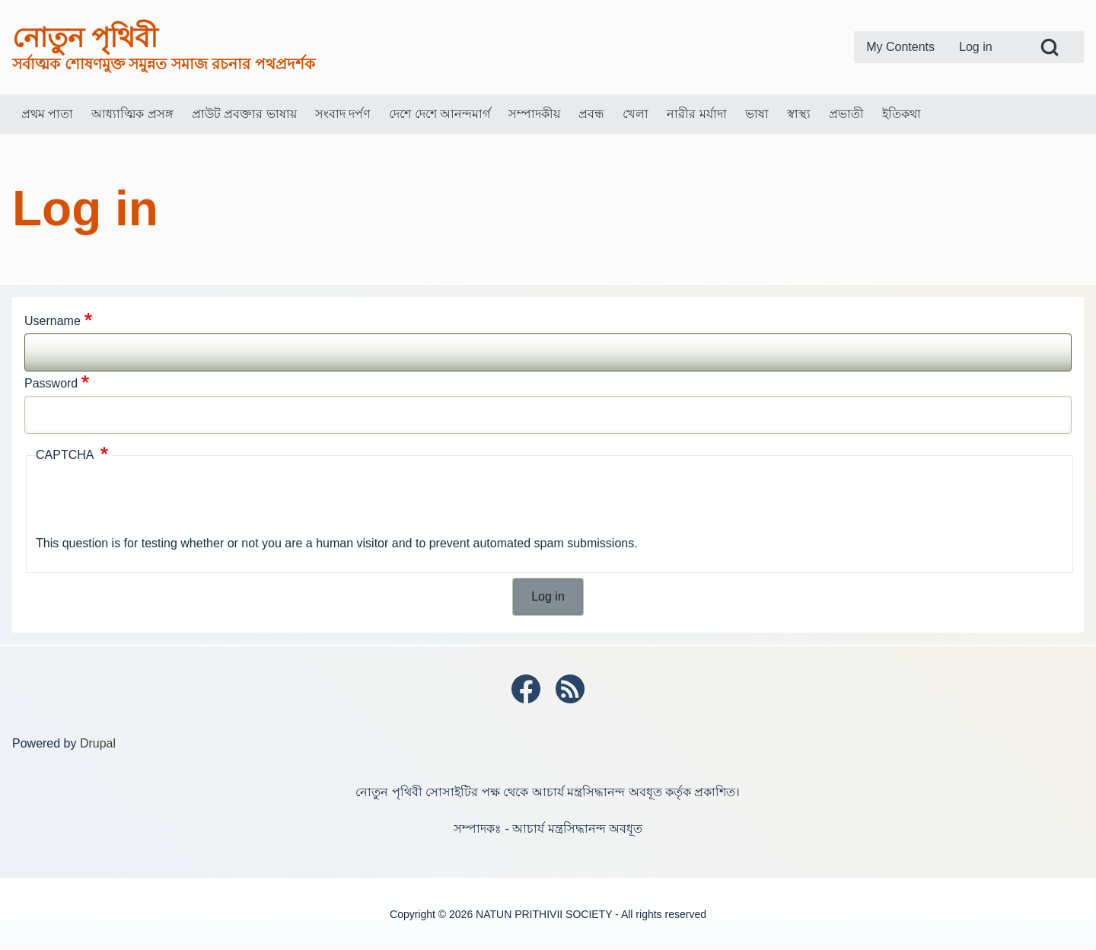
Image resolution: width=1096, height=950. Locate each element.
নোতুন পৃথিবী (85, 37)
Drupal (98, 743)
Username (52, 320)
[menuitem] (900, 47)
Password (51, 383)
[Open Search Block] (1049, 47)
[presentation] (151, 501)
